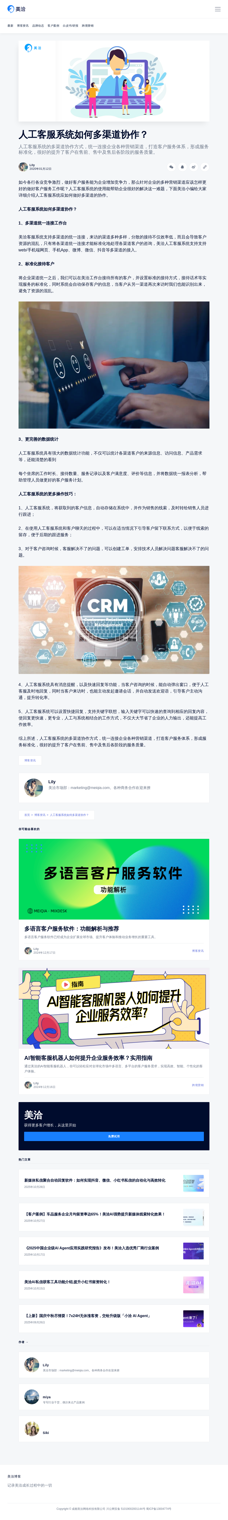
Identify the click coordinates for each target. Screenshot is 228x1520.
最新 (10, 25)
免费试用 (114, 1136)
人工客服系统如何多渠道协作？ (69, 815)
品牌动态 (38, 25)
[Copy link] (204, 167)
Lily (52, 781)
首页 (27, 815)
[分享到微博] (193, 167)
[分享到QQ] (182, 167)
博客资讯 (23, 25)
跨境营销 (87, 25)
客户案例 (53, 25)
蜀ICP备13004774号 (158, 1508)
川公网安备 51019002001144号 (125, 1508)
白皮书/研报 (70, 25)
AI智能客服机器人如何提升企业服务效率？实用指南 (88, 1058)
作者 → (24, 1342)
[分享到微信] (171, 167)
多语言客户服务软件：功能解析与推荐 (71, 929)
